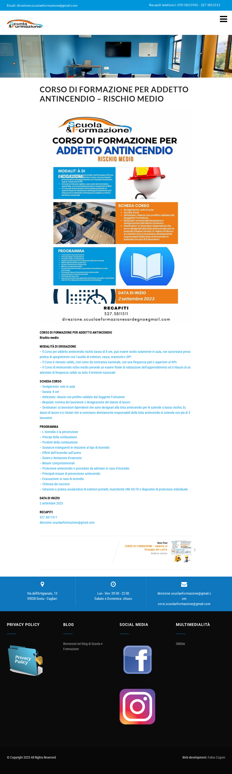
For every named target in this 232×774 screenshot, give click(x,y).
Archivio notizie (159, 553)
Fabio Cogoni (216, 757)
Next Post (154, 546)
